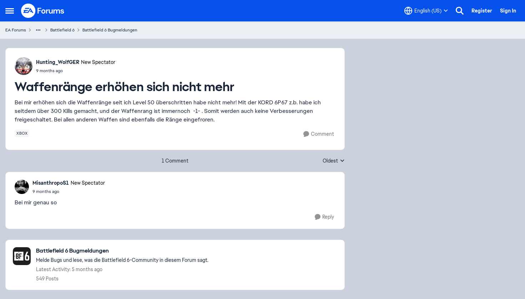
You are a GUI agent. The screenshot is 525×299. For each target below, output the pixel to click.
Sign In (508, 11)
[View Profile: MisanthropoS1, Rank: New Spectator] (22, 187)
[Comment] (318, 134)
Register (481, 11)
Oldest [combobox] (334, 161)
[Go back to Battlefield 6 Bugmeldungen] (122, 251)
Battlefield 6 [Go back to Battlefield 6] (62, 30)
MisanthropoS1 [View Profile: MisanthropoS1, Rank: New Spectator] (50, 183)
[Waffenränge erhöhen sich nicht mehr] (68, 191)
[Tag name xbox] (22, 133)
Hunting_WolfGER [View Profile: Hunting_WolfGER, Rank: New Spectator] (57, 62)
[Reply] (324, 217)
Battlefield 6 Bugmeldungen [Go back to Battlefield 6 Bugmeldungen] (109, 30)
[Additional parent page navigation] (38, 30)
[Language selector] (426, 11)
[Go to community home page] (43, 11)
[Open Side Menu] (9, 10)
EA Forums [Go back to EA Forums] (15, 30)
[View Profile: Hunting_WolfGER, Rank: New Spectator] (23, 66)
